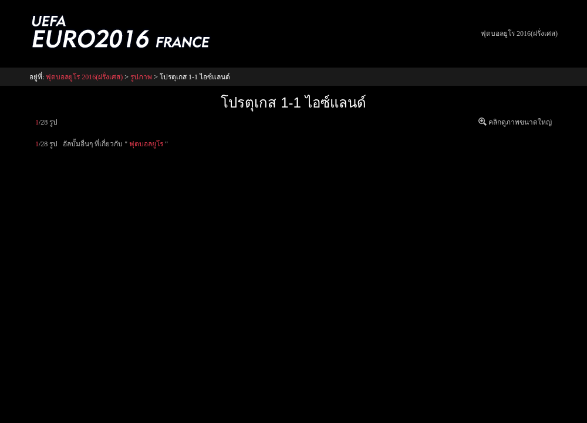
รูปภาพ (141, 77)
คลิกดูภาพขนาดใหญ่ (520, 122)
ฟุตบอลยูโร (146, 144)
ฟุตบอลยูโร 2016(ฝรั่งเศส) (519, 33)
